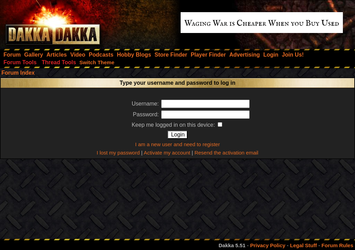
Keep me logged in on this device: (177, 125)
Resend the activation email (226, 153)
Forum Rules (337, 245)
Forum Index (18, 73)
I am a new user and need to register (177, 144)
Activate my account (167, 153)
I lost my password (118, 153)
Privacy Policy (267, 245)
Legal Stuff (303, 245)
